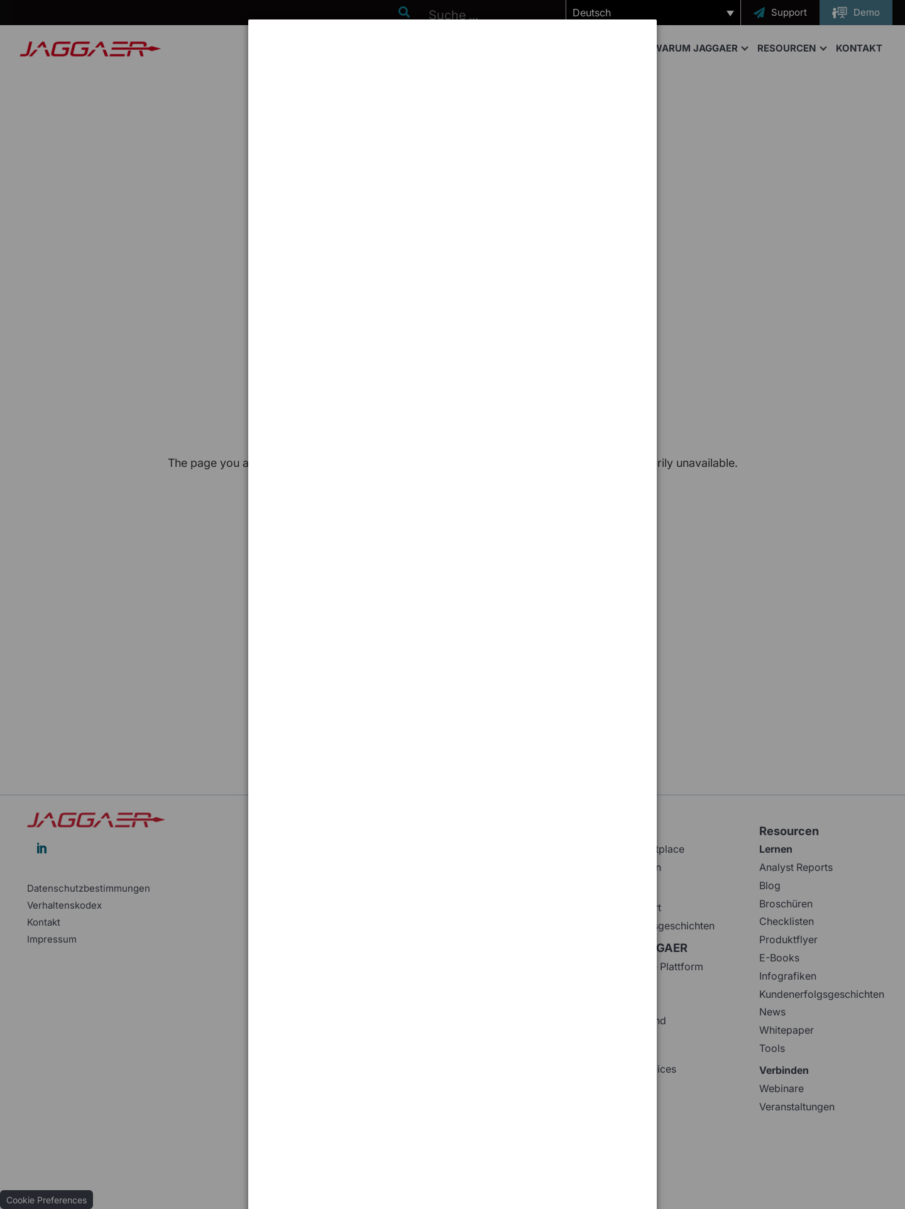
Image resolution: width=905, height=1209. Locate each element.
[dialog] (452, 66)
